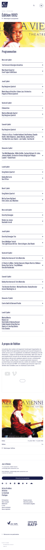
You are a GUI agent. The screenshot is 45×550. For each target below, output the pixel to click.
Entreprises (5, 500)
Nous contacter (6, 507)
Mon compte (5, 502)
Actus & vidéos (7, 488)
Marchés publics (28, 502)
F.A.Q (3, 505)
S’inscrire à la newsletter (22, 478)
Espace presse (27, 500)
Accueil (4, 11)
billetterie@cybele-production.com (19, 471)
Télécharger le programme (10, 18)
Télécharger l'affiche (9, 448)
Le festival (5, 493)
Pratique (5, 495)
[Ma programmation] (37, 5)
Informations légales (29, 503)
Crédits (5, 546)
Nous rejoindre (6, 509)
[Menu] (41, 5)
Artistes (4, 490)
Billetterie (4, 503)
